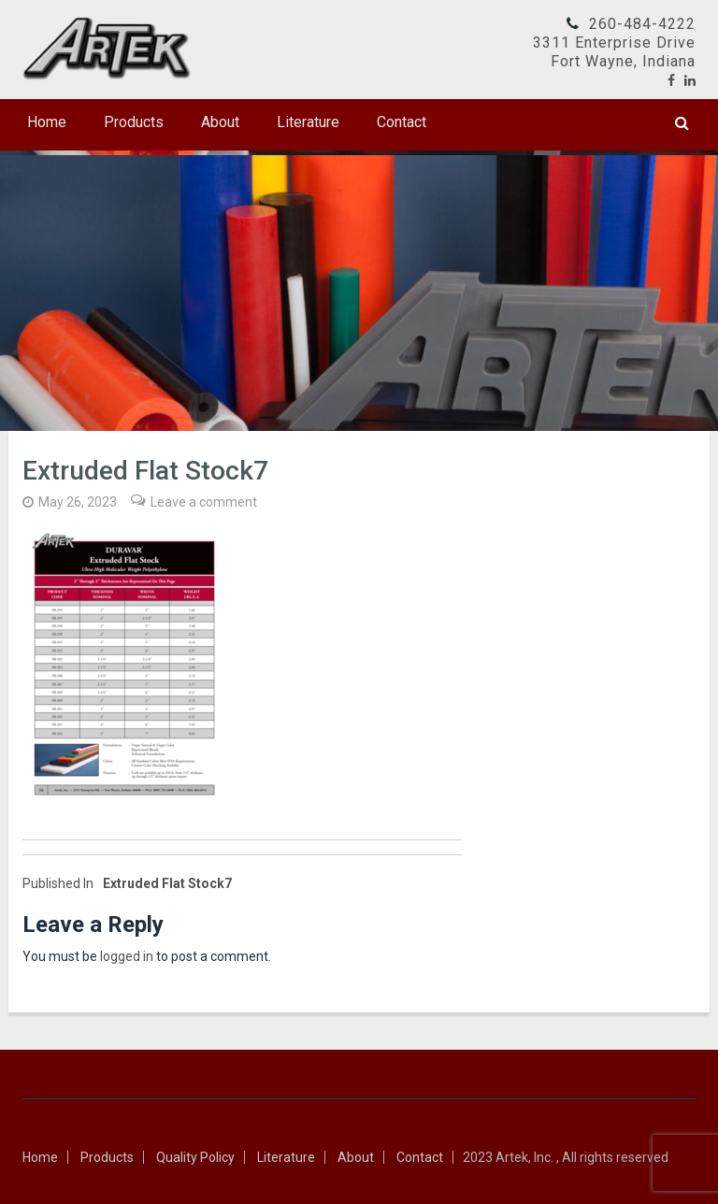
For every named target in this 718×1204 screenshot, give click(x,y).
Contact (401, 122)
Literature (308, 122)
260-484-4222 (642, 24)
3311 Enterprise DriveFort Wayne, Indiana (614, 52)
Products (134, 122)
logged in (126, 956)
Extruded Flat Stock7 (127, 883)
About (220, 122)
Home (46, 122)
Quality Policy (195, 1157)
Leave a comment (204, 501)
